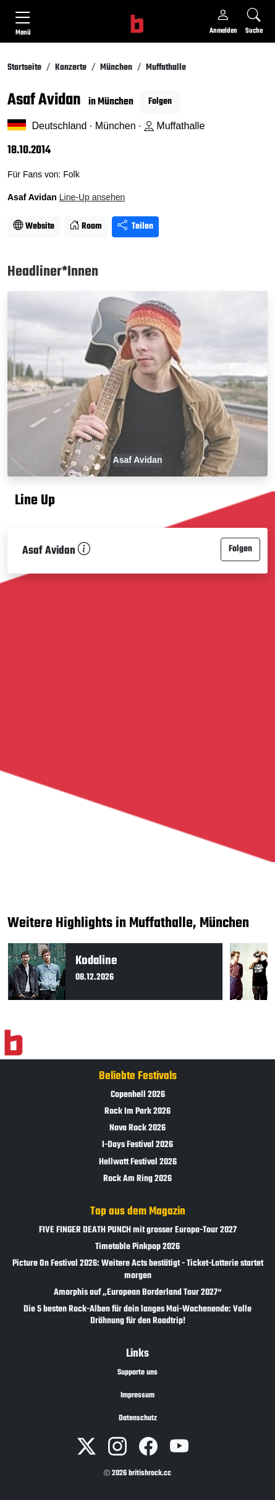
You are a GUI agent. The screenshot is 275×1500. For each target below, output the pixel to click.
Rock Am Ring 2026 (137, 1179)
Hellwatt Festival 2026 (138, 1162)
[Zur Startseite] (13, 1042)
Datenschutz (138, 1418)
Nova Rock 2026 (137, 1128)
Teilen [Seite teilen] (135, 226)
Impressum (137, 1395)
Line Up (35, 500)
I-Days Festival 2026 (137, 1145)
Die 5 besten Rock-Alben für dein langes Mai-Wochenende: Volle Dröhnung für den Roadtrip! (137, 1315)
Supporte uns (137, 1373)
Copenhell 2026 (138, 1095)
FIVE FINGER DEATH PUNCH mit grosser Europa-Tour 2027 (138, 1230)
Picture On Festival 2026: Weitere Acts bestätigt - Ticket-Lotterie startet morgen (137, 1269)
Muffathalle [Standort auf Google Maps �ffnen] (174, 126)
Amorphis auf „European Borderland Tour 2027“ (138, 1293)
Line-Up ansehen (92, 197)
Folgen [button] (160, 102)
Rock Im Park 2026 (137, 1111)
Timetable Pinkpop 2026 (137, 1247)
